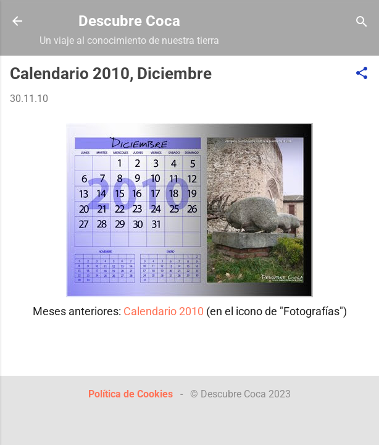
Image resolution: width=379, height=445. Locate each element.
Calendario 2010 (163, 311)
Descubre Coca (129, 21)
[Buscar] (361, 22)
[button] (361, 74)
